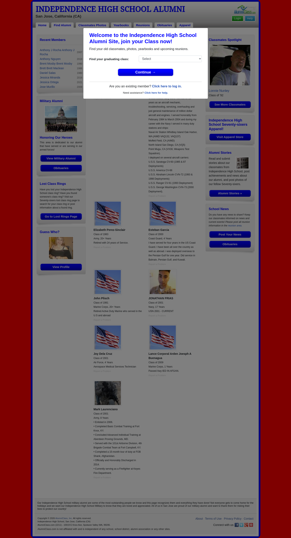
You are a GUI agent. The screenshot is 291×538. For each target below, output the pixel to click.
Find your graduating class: (109, 59)
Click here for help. (156, 92)
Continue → (145, 72)
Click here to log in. (167, 86)
